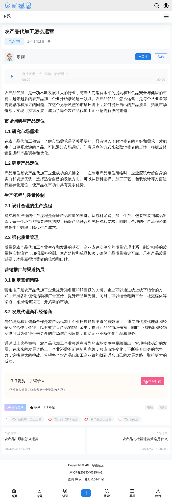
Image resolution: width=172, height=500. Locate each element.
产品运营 (14, 41)
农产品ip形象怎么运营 (21, 439)
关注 (143, 56)
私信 (161, 56)
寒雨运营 (97, 465)
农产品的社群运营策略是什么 (145, 439)
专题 (7, 16)
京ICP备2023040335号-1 (86, 472)
